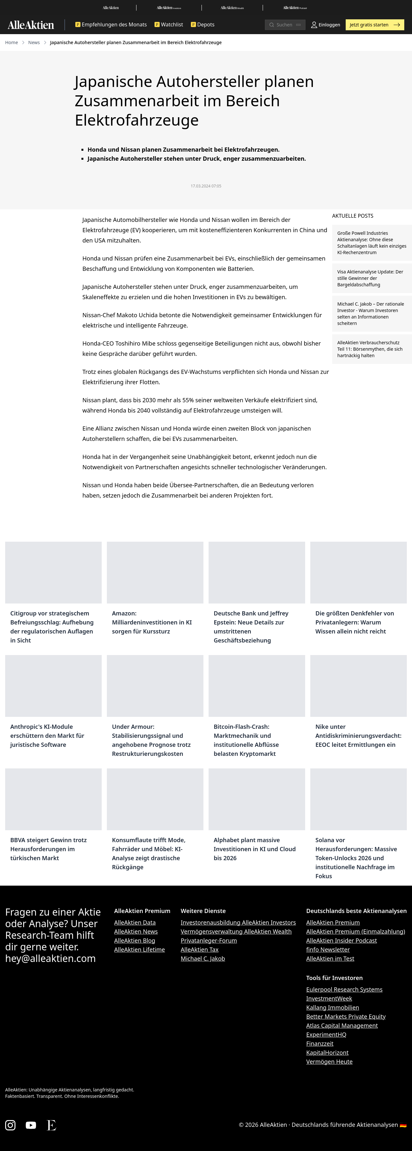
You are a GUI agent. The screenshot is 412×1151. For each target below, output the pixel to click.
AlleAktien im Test (330, 958)
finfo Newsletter (328, 949)
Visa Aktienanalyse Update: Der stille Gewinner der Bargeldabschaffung (370, 278)
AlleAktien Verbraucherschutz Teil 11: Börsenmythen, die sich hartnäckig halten (370, 348)
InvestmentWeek (329, 998)
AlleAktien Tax (200, 949)
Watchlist (168, 24)
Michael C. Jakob (203, 958)
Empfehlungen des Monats (111, 24)
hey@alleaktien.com (50, 958)
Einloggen (325, 25)
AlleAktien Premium (333, 922)
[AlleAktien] (31, 24)
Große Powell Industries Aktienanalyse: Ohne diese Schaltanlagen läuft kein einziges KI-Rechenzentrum (372, 242)
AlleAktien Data (135, 922)
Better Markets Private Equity (346, 1016)
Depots (203, 24)
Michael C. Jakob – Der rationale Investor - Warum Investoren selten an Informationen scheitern (370, 313)
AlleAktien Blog (134, 940)
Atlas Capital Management (342, 1025)
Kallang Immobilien (332, 1007)
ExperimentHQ (326, 1034)
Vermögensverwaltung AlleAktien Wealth (236, 931)
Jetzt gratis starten (375, 25)
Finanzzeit (320, 1043)
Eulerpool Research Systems (344, 989)
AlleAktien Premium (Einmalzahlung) (355, 931)
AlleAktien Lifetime (139, 949)
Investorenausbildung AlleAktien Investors (238, 922)
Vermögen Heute (329, 1061)
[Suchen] (285, 25)
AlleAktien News (136, 931)
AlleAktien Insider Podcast (341, 940)
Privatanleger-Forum (209, 940)
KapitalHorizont (327, 1052)
